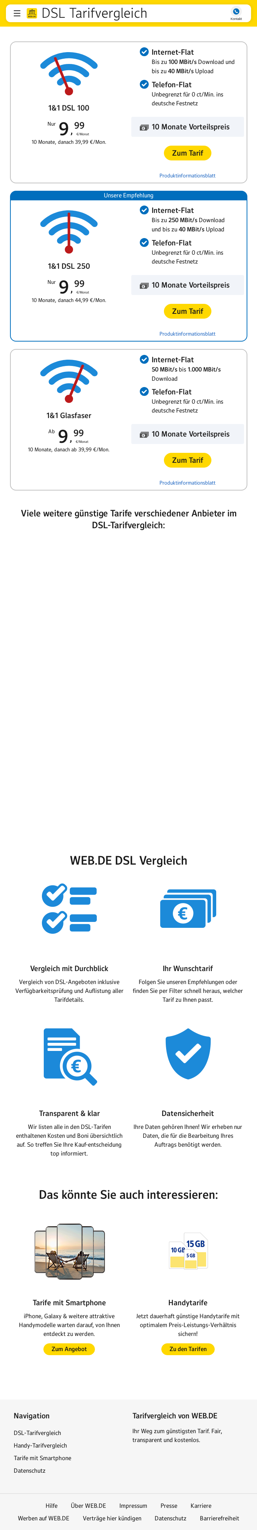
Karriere (201, 1505)
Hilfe (51, 1505)
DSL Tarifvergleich (94, 13)
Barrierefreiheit (219, 1518)
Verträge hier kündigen (112, 1518)
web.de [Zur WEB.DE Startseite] (32, 13)
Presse (169, 1505)
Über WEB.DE (88, 1505)
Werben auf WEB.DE (43, 1518)
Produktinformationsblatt (187, 175)
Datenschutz (30, 1470)
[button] (17, 13)
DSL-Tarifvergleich (37, 1432)
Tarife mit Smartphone (42, 1458)
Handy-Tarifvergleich (40, 1445)
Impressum (133, 1505)
